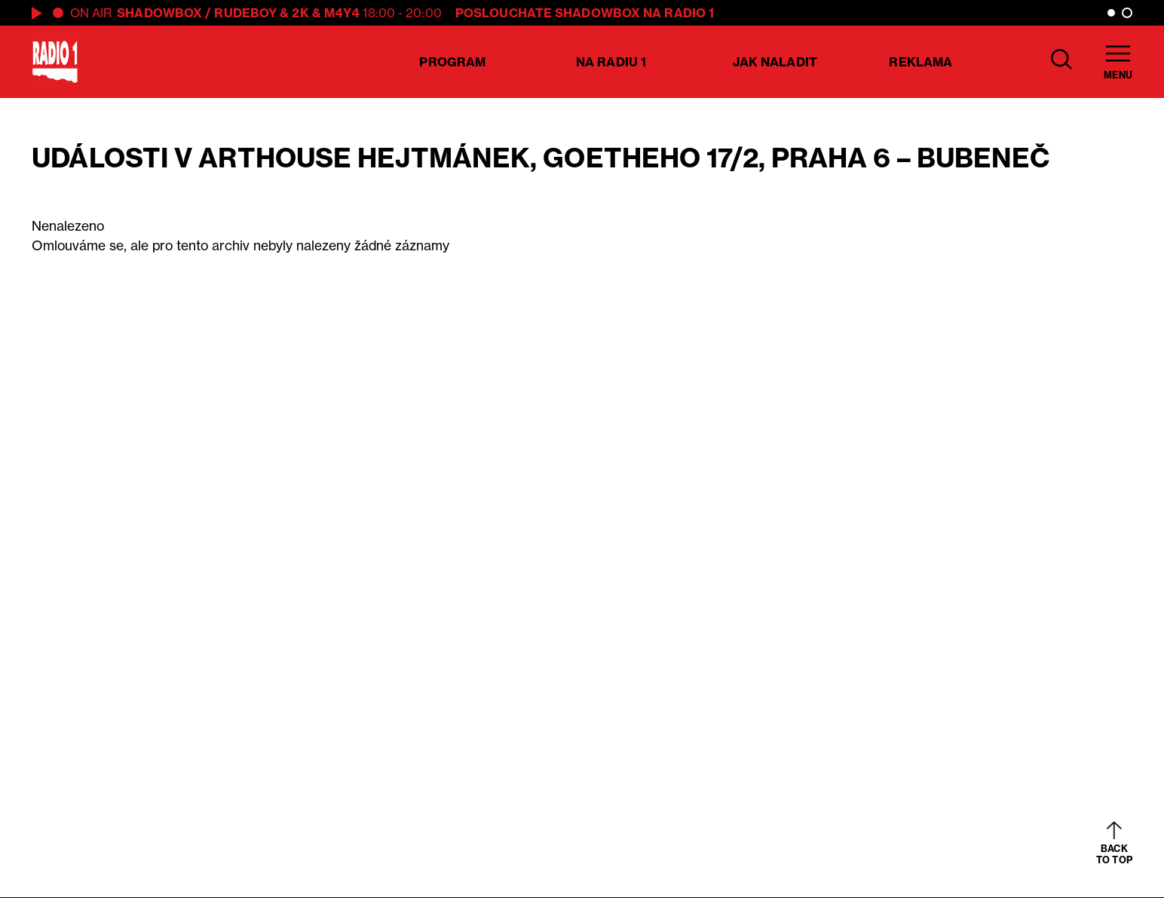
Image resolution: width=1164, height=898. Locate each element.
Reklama (920, 61)
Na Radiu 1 (611, 61)
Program (452, 61)
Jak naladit (775, 61)
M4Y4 (342, 12)
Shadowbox (159, 12)
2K (300, 12)
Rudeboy (245, 12)
